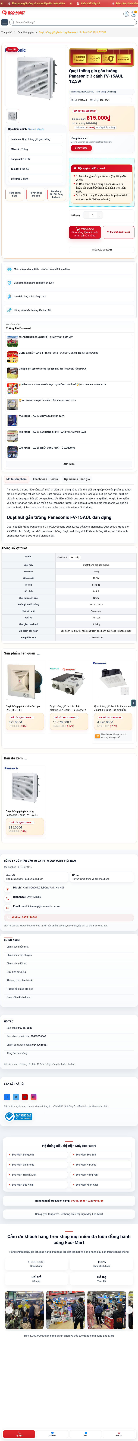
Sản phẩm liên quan (19, 656)
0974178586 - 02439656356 (87, 1205)
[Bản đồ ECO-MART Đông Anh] (119, 1434)
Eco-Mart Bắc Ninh (23, 1189)
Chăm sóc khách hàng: (27, 1048)
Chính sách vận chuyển (19, 958)
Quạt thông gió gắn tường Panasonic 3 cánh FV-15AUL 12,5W (21, 816)
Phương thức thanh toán (20, 983)
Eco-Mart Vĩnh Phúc (23, 1168)
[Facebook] (7, 1100)
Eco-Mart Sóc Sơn (86, 1158)
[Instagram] (33, 1100)
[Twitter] (16, 1100)
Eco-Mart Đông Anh (23, 1158)
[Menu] (4, 22)
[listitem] (24, 1315)
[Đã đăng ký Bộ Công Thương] (18, 1120)
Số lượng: (75, 215)
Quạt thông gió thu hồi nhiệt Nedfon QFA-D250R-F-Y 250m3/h (68, 711)
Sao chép (75, 560)
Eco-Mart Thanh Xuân (24, 1179)
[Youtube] (25, 1100)
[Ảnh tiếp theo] (129, 1315)
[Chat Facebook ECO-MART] (52, 1434)
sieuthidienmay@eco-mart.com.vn (41, 909)
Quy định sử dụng (16, 975)
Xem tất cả (69, 466)
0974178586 (81, 148)
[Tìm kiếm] (12, 22)
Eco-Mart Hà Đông (87, 1168)
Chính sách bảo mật (18, 950)
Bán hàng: (19, 1031)
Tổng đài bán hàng (17, 1056)
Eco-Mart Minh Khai (87, 1189)
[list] (69, 1315)
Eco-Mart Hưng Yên (87, 1179)
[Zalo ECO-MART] (86, 1434)
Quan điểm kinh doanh (19, 1000)
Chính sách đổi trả (16, 966)
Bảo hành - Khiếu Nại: (26, 1039)
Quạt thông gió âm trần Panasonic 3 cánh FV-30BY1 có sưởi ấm (112, 711)
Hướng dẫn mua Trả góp (20, 992)
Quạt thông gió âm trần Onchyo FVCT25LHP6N (23, 711)
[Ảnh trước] (9, 1315)
